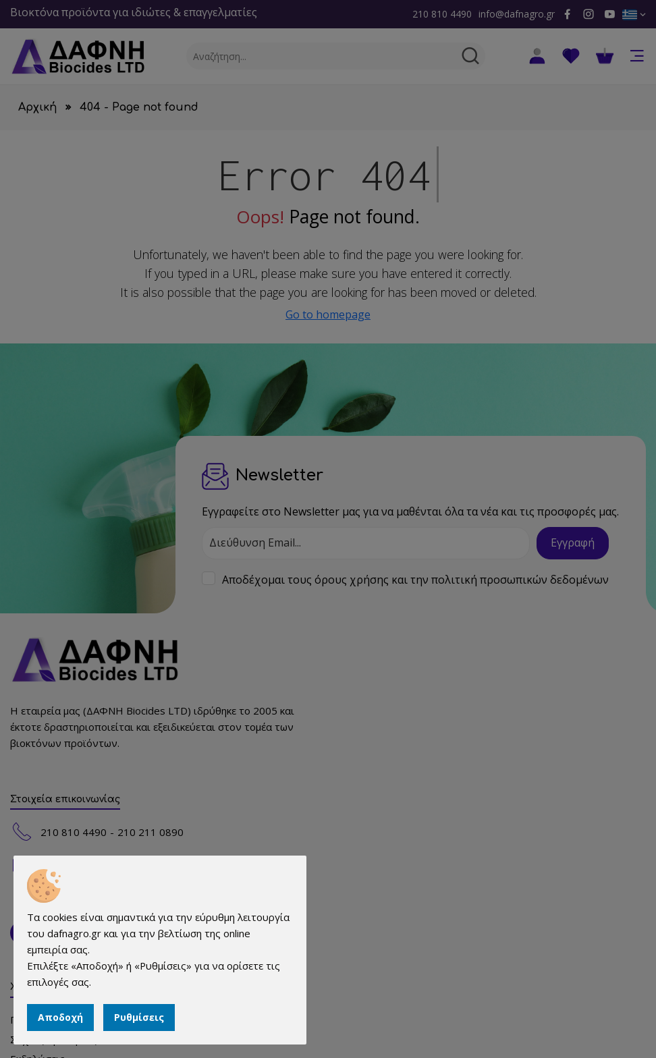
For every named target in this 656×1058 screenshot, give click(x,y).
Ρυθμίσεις (139, 1017)
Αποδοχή (60, 1017)
